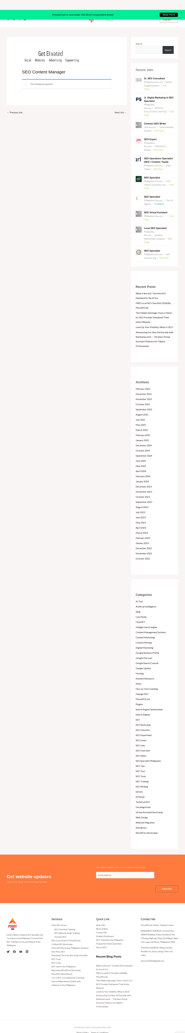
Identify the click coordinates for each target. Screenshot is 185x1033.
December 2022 (144, 539)
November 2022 (144, 544)
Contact (109, 12)
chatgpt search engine (146, 618)
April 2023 (141, 519)
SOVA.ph (140, 788)
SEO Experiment (144, 726)
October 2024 (143, 442)
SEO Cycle (56, 954)
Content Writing (144, 634)
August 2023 (142, 498)
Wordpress (141, 819)
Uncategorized (143, 798)
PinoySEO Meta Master (61, 965)
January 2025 (142, 431)
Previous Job (14, 103)
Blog (138, 603)
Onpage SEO (142, 685)
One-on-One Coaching (147, 680)
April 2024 (141, 462)
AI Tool (139, 592)
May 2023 (141, 514)
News (138, 675)
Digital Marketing (144, 639)
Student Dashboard (105, 927)
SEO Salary (141, 747)
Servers (139, 783)
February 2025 (143, 426)
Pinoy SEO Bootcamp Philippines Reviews (70, 939)
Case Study (141, 608)
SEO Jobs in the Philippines (63, 958)
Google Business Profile (147, 644)
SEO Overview (143, 742)
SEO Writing (142, 778)
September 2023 (144, 493)
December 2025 (144, 385)
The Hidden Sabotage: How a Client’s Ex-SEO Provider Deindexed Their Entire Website (154, 309)
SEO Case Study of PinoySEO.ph (66, 932)
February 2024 (143, 467)
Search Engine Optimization (149, 700)
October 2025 (143, 395)
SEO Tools (141, 767)
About (62, 10)
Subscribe (167, 880)
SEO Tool (140, 762)
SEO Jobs (140, 736)
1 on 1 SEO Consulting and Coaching (67, 969)
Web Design (142, 808)
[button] (169, 10)
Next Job (121, 103)
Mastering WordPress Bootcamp (66, 961)
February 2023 (143, 529)
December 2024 (144, 436)
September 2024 (144, 447)
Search (139, 35)
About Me (100, 916)
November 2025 (144, 390)
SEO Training (142, 772)
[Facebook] (14, 10)
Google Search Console (147, 654)
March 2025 (142, 421)
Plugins (139, 695)
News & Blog (102, 920)
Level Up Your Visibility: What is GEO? (154, 318)
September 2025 (144, 400)
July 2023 (140, 503)
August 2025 (142, 406)
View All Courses (59, 916)
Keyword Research (145, 670)
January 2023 (142, 534)
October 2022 (143, 550)
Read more (169, 5)
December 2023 (144, 478)
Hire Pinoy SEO (58, 943)
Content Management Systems (151, 623)
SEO (138, 711)
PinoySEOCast (143, 690)
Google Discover (144, 649)
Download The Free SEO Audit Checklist (69, 947)
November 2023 (144, 483)
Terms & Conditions (100, 1024)
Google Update (143, 659)
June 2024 (141, 452)
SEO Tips (140, 757)
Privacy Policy (82, 1024)
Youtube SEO (60, 928)
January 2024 (142, 472)
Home (52, 10)
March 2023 (142, 524)
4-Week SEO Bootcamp (62, 935)
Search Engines (143, 706)
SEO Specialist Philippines (148, 752)
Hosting (140, 664)
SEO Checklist (143, 721)
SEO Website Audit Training (67, 924)
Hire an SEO (101, 939)
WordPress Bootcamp (147, 824)
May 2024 (141, 457)
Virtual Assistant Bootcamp (149, 803)
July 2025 (140, 411)
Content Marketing (145, 628)
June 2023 (141, 508)
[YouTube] (19, 10)
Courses (73, 10)
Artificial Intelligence (146, 598)
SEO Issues (141, 731)
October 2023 (143, 488)
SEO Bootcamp (143, 716)
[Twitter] (8, 10)
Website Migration (145, 814)
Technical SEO (143, 793)
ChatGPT (140, 613)
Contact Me (101, 924)
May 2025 (141, 416)
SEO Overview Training (64, 921)
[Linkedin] (25, 10)
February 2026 (143, 380)
